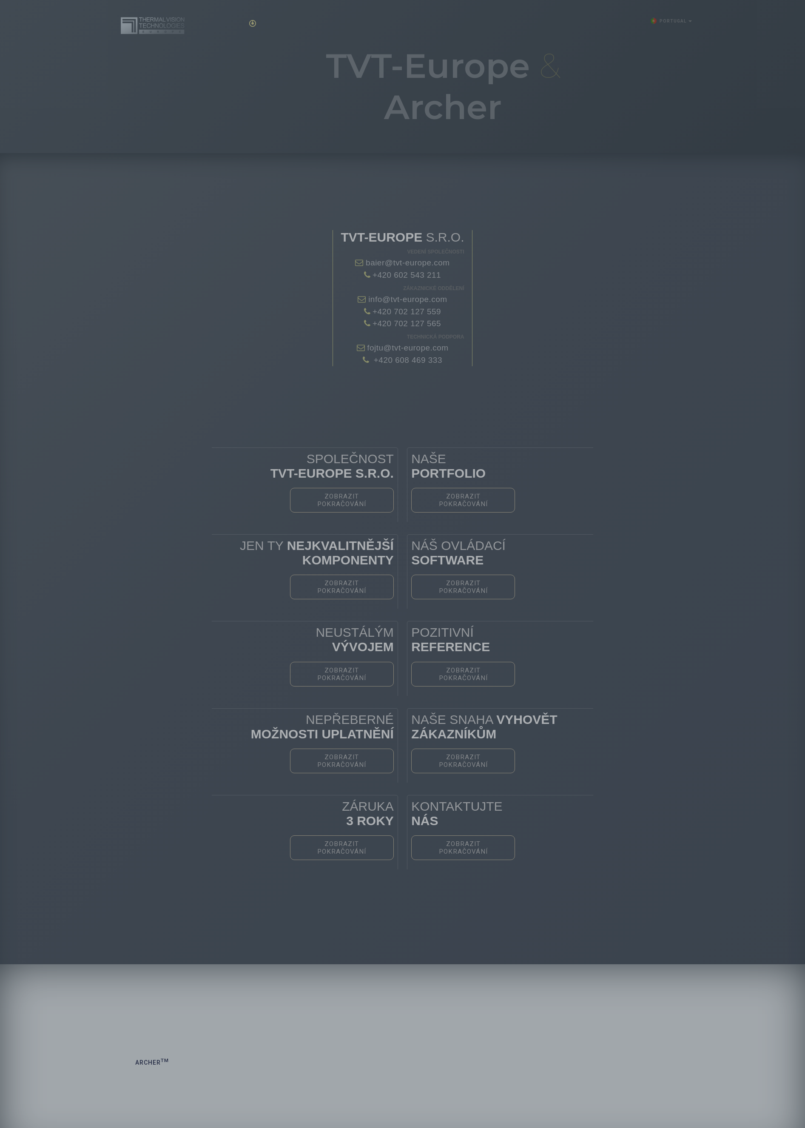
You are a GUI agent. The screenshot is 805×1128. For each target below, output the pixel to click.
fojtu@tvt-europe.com (407, 347)
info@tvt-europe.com (406, 299)
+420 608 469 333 (406, 360)
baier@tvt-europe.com (406, 262)
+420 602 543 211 (407, 275)
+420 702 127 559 (407, 311)
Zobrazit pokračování (366, 497)
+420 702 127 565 (407, 323)
